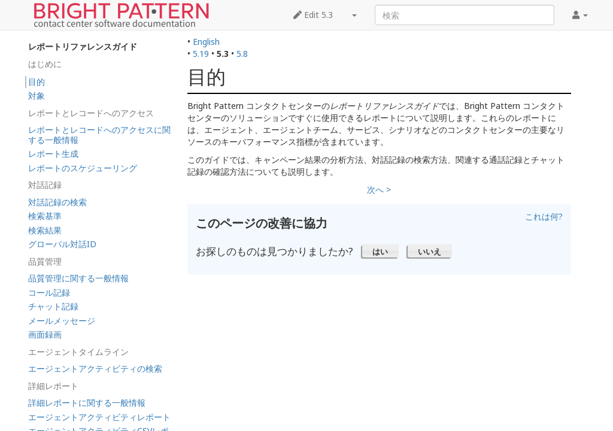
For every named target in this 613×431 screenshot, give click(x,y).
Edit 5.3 (313, 14)
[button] (380, 250)
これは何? (544, 216)
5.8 (242, 53)
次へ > (379, 189)
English (206, 41)
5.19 (201, 53)
